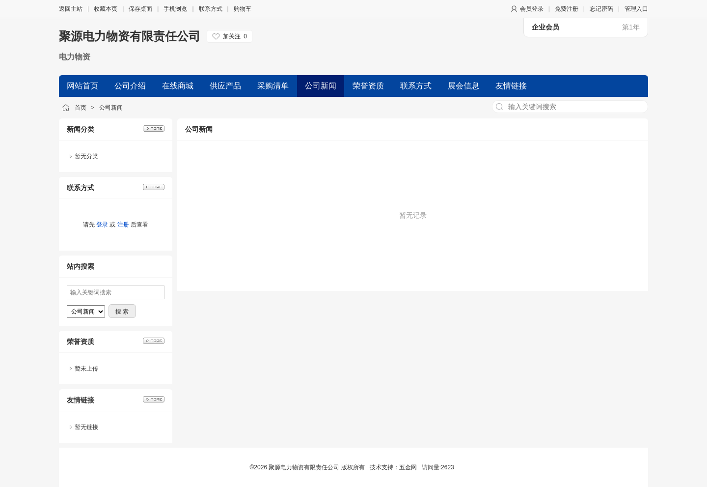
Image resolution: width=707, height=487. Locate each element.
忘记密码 (601, 8)
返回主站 (70, 8)
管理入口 (636, 8)
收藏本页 (105, 8)
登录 (102, 224)
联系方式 (210, 8)
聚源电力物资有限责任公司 (129, 36)
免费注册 (566, 8)
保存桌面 (140, 8)
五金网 (408, 467)
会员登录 (532, 8)
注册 (123, 224)
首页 (80, 107)
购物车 (242, 8)
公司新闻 (111, 107)
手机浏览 (175, 8)
